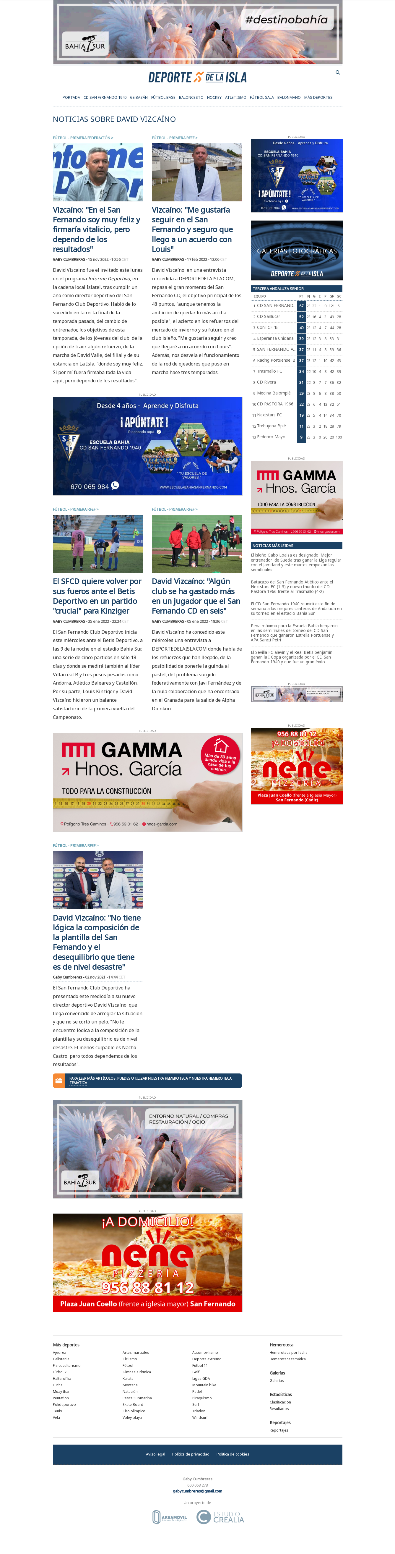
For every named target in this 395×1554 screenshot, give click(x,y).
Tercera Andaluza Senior (278, 288)
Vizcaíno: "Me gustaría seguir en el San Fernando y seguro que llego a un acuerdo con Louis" (192, 229)
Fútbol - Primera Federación (81, 137)
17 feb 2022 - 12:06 (207, 259)
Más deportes (66, 1345)
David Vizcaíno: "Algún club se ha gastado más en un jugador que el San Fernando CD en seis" (196, 596)
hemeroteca (176, 1078)
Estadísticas (281, 1394)
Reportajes (280, 1422)
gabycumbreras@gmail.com (197, 1491)
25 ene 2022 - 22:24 (108, 621)
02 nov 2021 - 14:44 (105, 977)
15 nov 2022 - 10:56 (108, 259)
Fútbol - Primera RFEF (173, 137)
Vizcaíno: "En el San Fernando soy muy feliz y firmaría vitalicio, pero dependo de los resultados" (96, 229)
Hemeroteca (281, 1345)
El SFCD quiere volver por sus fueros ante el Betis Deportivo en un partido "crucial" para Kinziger (97, 596)
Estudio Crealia (220, 1517)
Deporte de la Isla (197, 76)
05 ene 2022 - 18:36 (207, 621)
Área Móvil (170, 1517)
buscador (338, 72)
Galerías (277, 1373)
